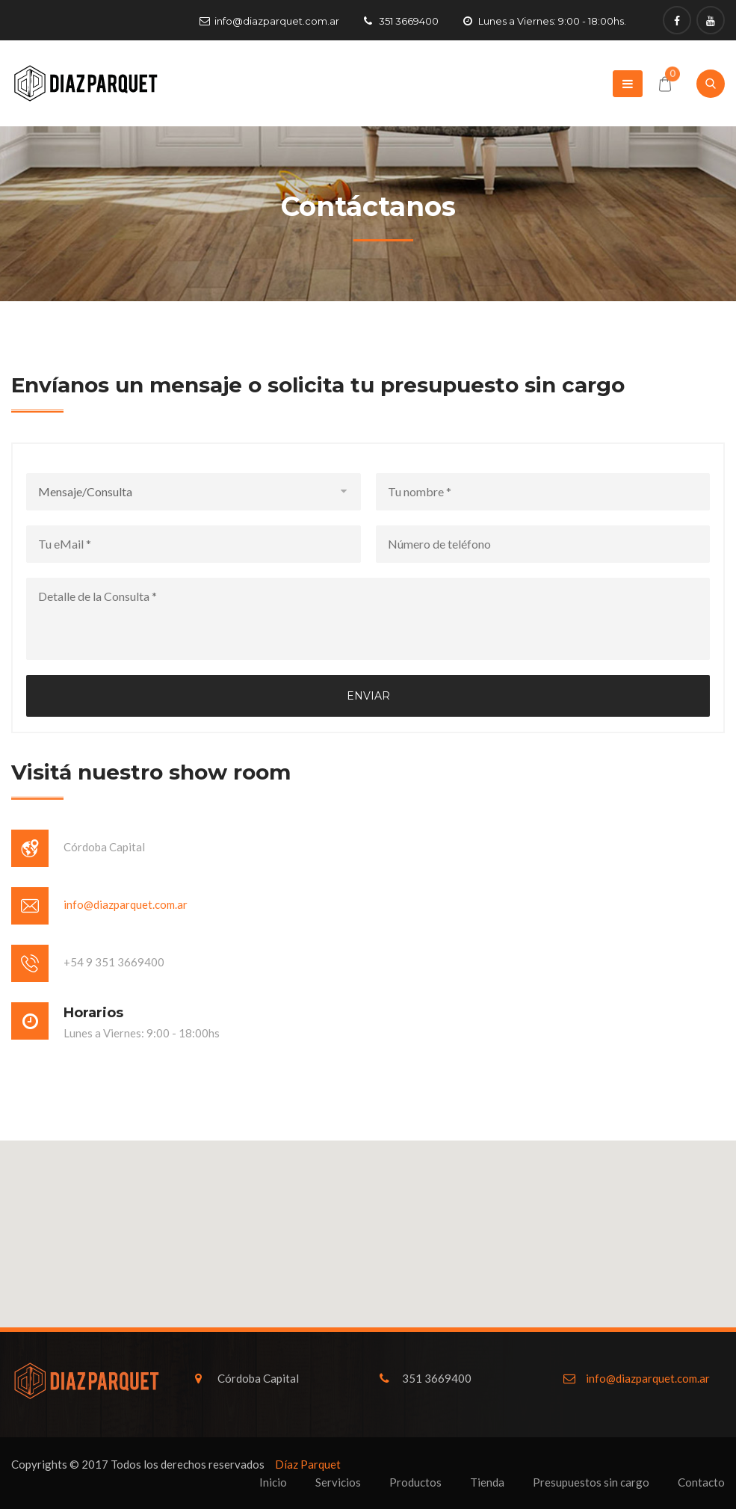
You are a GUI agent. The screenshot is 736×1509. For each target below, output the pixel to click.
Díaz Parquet (308, 1464)
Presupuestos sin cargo (591, 1482)
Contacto (701, 1482)
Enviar (368, 696)
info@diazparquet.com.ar (276, 21)
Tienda (487, 1482)
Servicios (338, 1482)
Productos (415, 1482)
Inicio (273, 1482)
